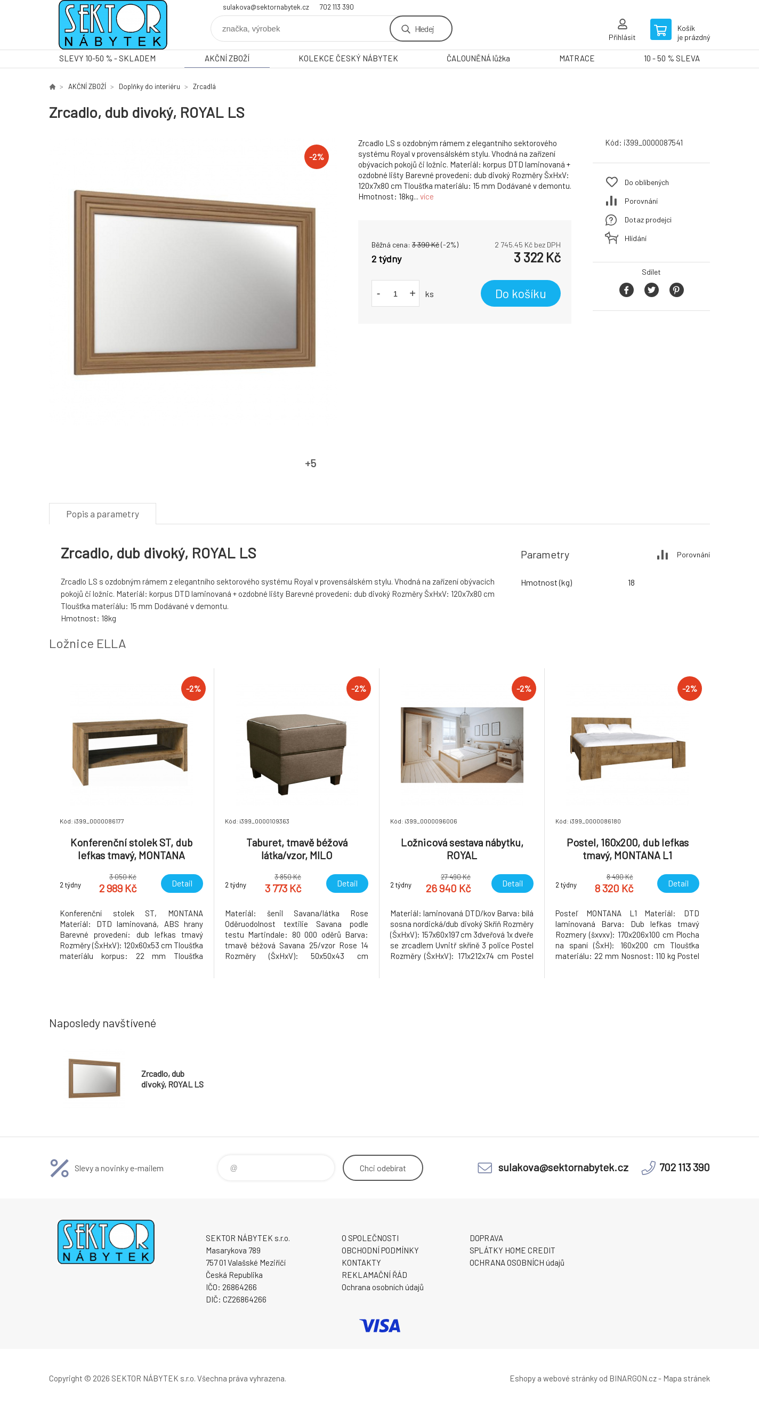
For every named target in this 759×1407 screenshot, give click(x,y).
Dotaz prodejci (648, 219)
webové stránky (570, 1378)
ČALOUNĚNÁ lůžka (478, 58)
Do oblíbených (647, 182)
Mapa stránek (686, 1378)
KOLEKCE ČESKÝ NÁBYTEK (348, 58)
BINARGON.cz (633, 1378)
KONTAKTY (361, 1262)
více (427, 196)
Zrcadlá (204, 86)
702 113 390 (337, 7)
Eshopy (523, 1378)
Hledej (424, 28)
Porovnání (641, 200)
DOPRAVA (486, 1238)
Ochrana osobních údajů (383, 1287)
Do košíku (520, 293)
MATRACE (577, 58)
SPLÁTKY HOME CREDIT (512, 1250)
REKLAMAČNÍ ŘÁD (374, 1275)
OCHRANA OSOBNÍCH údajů (517, 1262)
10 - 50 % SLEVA (672, 58)
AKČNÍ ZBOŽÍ (227, 58)
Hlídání (636, 238)
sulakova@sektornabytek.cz (266, 7)
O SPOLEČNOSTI (370, 1238)
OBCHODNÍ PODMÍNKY (380, 1250)
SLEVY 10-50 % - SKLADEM (107, 58)
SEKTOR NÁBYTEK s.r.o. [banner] (113, 25)
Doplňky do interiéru (149, 86)
